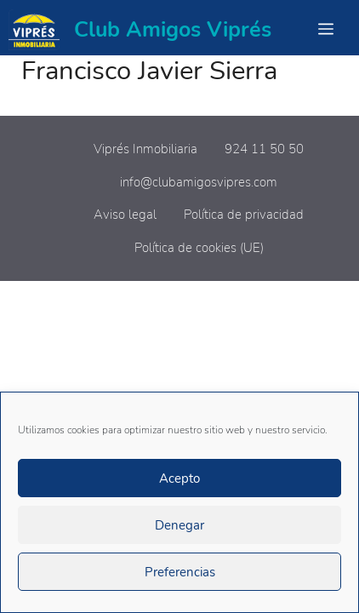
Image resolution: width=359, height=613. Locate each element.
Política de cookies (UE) (199, 247)
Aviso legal (125, 214)
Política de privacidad (244, 214)
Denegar (179, 525)
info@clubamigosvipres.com (198, 182)
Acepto (179, 478)
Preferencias (180, 572)
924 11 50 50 (264, 149)
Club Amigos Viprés (172, 29)
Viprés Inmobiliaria (145, 149)
